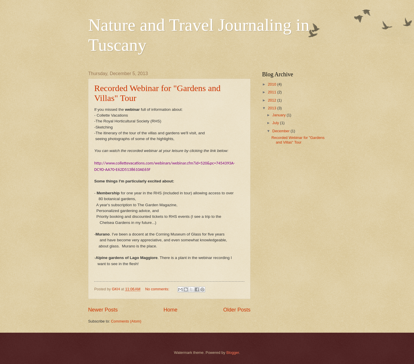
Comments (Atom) (126, 321)
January (279, 115)
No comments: (157, 289)
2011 (272, 92)
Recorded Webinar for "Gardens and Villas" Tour (297, 139)
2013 (272, 108)
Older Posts (236, 310)
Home (170, 310)
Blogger (232, 352)
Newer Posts (103, 310)
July (276, 123)
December (281, 131)
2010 (272, 84)
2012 (272, 100)
